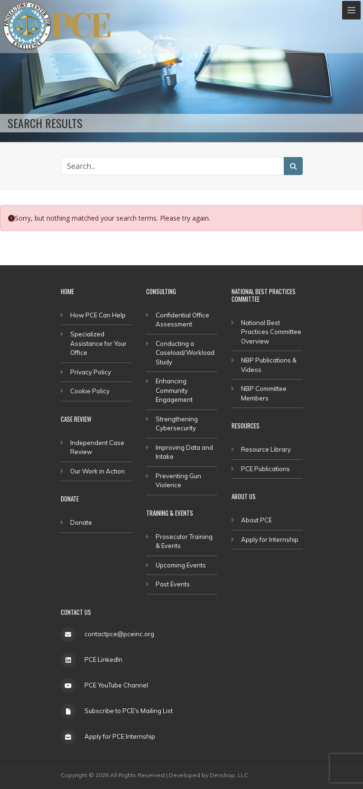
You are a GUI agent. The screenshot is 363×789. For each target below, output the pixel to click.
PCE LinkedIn (103, 659)
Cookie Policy (90, 391)
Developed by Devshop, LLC (208, 775)
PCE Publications (265, 469)
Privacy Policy (90, 372)
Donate (81, 522)
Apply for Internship (269, 539)
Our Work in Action (97, 471)
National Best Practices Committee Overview (271, 332)
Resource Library (266, 449)
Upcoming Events (181, 565)
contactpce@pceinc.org (119, 634)
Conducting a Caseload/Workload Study (185, 353)
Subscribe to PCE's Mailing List (128, 711)
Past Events (173, 584)
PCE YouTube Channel (116, 685)
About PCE (256, 520)
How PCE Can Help (98, 315)
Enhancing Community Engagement (174, 390)
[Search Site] (172, 166)
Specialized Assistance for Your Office (98, 343)
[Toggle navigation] (351, 10)
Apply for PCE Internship (119, 736)
